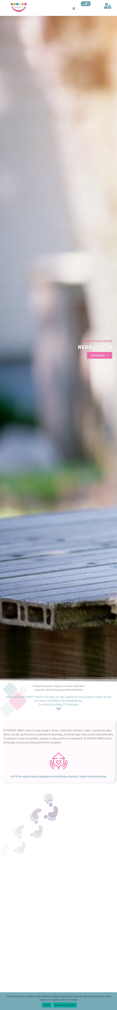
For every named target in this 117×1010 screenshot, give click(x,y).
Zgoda (46, 1005)
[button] (74, 8)
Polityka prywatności (65, 1005)
